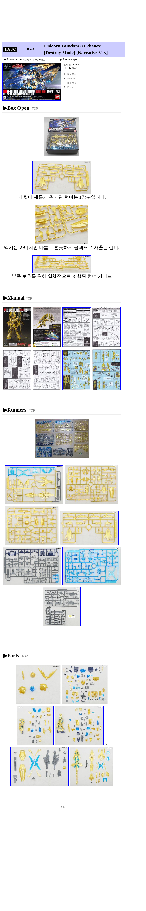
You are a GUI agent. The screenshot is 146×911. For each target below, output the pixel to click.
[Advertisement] (65, 22)
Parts (70, 87)
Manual (71, 78)
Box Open (72, 74)
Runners (71, 82)
